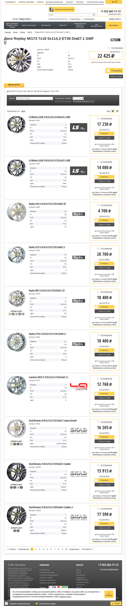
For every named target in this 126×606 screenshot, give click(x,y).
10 (66, 549)
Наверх (116, 604)
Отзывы (69, 2)
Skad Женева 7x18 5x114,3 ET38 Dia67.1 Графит (50, 463)
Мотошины (80, 575)
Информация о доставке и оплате (104, 151)
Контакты (80, 2)
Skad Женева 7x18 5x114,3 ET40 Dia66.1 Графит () (51, 507)
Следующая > (74, 549)
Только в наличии (63, 101)
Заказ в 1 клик (116, 76)
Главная (8, 32)
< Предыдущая (23, 549)
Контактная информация (109, 569)
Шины (78, 570)
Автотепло (80, 585)
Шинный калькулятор (54, 2)
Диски (78, 572)
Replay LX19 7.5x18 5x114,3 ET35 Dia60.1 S (47, 247)
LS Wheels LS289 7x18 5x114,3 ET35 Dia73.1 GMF (49, 160)
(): (115, 2)
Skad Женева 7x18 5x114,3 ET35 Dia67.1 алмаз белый (52, 420)
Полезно (40, 2)
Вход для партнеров (48, 583)
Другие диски (14, 85)
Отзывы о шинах (46, 578)
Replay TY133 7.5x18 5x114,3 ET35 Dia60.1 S (47, 333)
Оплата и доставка (26, 2)
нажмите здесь (65, 597)
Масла (79, 587)
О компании (10, 2)
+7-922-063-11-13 (111, 11)
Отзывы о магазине (47, 580)
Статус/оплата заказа (95, 2)
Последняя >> (87, 549)
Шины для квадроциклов (81, 579)
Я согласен (108, 594)
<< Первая (11, 549)
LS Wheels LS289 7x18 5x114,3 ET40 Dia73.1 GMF (49, 116)
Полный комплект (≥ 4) (83, 101)
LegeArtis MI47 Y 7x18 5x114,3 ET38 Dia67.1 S (48, 377)
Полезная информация (49, 575)
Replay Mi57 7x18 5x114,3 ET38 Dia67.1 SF (47, 290)
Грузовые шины (82, 582)
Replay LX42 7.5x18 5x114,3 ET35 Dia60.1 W (47, 203)
